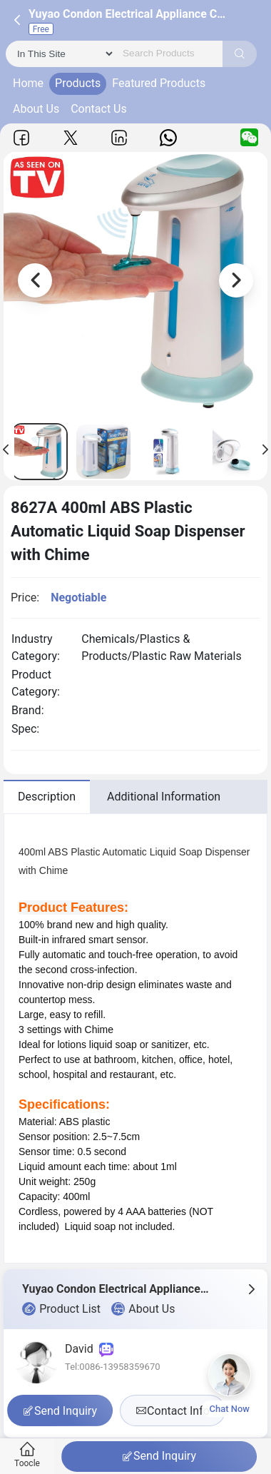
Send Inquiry (159, 1456)
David (89, 1349)
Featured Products (158, 83)
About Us (36, 109)
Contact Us (99, 109)
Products (78, 83)
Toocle (27, 1455)
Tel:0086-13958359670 (112, 1366)
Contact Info (173, 1411)
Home (28, 83)
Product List (61, 1309)
